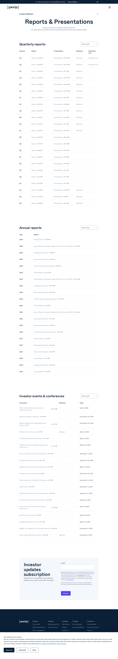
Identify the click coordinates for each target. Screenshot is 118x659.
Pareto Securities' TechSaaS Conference (36, 454)
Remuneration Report (44, 259)
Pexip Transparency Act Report (47, 266)
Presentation (62, 58)
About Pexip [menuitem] (65, 624)
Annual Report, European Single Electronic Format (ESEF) (57, 246)
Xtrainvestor (26, 487)
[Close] (97, 2)
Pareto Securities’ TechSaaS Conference (36, 480)
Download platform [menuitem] (78, 627)
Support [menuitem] (89, 630)
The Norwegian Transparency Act (49, 299)
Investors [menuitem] (65, 630)
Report (37, 58)
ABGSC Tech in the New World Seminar (36, 467)
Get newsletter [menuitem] (91, 624)
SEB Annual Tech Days (30, 515)
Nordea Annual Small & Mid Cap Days (35, 500)
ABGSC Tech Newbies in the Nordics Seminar (38, 528)
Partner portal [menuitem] (52, 627)
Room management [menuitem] (38, 630)
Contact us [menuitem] (90, 621)
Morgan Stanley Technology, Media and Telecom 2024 (38, 424)
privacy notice (70, 580)
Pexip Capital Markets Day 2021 (33, 535)
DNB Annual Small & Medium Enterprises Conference (38, 446)
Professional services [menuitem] (39, 627)
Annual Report (42, 240)
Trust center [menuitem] (36, 624)
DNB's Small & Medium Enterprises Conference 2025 (38, 409)
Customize (22, 650)
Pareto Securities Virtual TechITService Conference (38, 507)
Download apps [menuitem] (77, 624)
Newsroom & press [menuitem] (93, 627)
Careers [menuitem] (64, 627)
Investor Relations (26, 14)
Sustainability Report (44, 253)
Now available (73, 2)
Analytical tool (93, 58)
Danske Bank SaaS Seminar (32, 460)
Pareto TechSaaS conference (32, 417)
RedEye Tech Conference (30, 432)
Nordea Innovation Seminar (31, 473)
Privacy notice (61, 643)
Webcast (79, 58)
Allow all (9, 650)
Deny (34, 650)
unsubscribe (81, 575)
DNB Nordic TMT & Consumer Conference (36, 493)
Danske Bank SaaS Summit (32, 522)
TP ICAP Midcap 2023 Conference (34, 438)
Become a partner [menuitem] (53, 624)
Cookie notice (46, 643)
